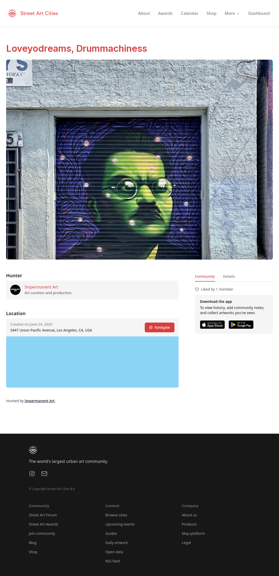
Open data (114, 551)
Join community (42, 533)
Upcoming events (120, 524)
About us (189, 515)
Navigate (159, 327)
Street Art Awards (43, 524)
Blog (33, 542)
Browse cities (116, 515)
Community (205, 276)
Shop (33, 551)
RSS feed (112, 561)
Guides (111, 533)
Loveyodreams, (41, 48)
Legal (186, 542)
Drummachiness (111, 48)
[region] (92, 362)
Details (229, 276)
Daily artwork (116, 542)
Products (189, 524)
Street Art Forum (43, 515)
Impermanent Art (41, 287)
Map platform (193, 533)
